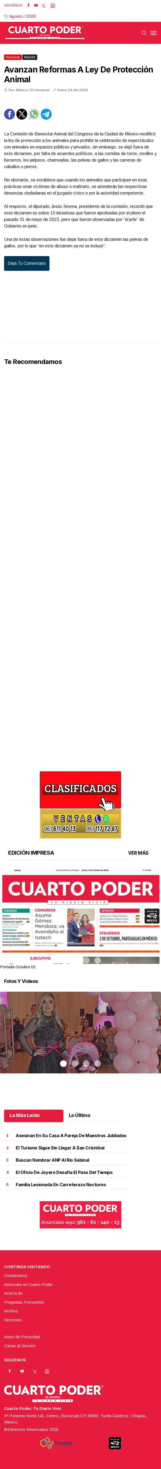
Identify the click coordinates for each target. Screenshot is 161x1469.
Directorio (13, 1320)
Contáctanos (15, 1275)
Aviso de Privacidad (22, 1336)
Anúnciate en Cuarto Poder (28, 1284)
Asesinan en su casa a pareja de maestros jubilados (71, 1135)
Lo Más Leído (25, 1115)
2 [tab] (75, 960)
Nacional (13, 57)
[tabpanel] (80, 919)
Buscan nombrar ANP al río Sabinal (52, 1160)
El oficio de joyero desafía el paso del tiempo (64, 1172)
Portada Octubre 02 (17, 966)
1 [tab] (63, 960)
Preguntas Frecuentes (24, 1302)
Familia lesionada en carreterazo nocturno (61, 1184)
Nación (29, 57)
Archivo (11, 1311)
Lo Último (79, 1115)
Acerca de (13, 1293)
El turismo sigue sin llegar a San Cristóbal (60, 1148)
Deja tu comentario (27, 263)
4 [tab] (97, 960)
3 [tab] (86, 960)
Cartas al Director (20, 1345)
